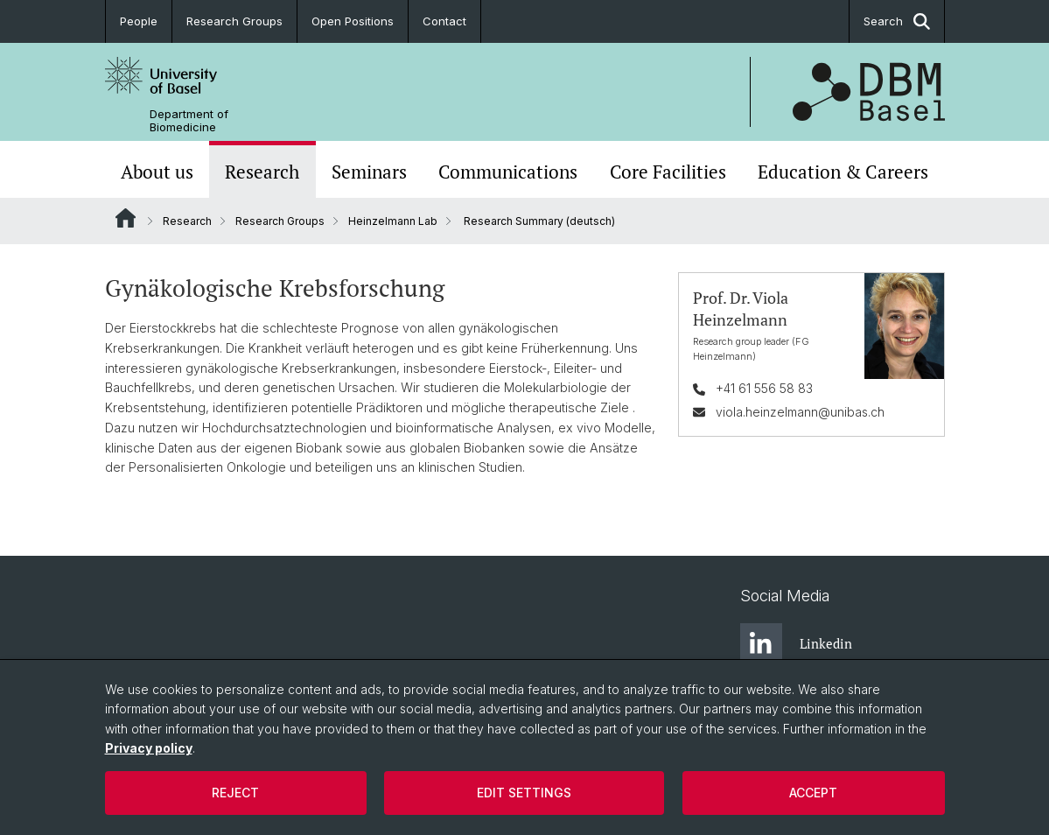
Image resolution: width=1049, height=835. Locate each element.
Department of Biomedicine (189, 121)
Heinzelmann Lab (392, 221)
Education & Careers (843, 171)
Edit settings (524, 792)
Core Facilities (668, 171)
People (138, 21)
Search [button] (897, 21)
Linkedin (796, 644)
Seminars (369, 171)
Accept (813, 792)
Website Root (125, 218)
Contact (444, 21)
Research (262, 171)
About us (157, 171)
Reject (235, 792)
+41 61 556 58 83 (763, 388)
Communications (507, 171)
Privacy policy (148, 747)
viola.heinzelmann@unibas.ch (799, 411)
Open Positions (352, 21)
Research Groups (234, 21)
